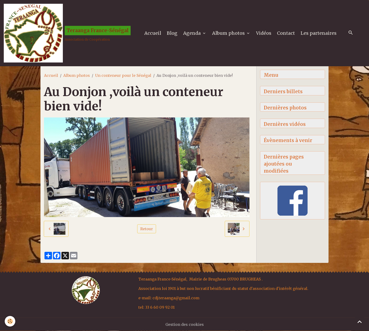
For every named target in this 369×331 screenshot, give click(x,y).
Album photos (229, 33)
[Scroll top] (359, 321)
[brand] (67, 33)
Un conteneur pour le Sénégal (123, 75)
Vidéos (263, 33)
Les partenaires (319, 33)
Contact (286, 33)
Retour (146, 228)
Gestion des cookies (184, 324)
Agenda (192, 33)
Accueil (152, 33)
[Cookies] (10, 321)
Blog (172, 33)
